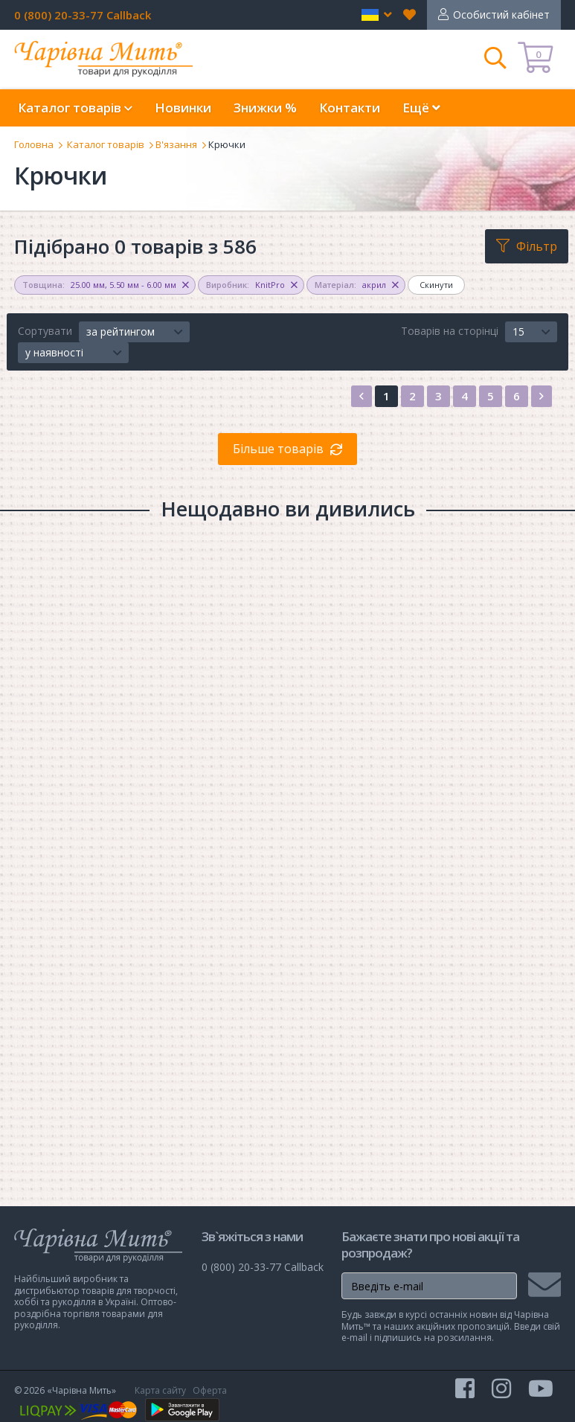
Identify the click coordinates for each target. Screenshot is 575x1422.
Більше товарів (278, 449)
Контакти (349, 107)
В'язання (176, 144)
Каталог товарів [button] (75, 107)
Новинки (183, 107)
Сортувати (45, 331)
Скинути (436, 284)
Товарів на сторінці (449, 331)
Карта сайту (160, 1390)
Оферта (210, 1390)
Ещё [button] (421, 107)
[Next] (541, 396)
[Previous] (361, 396)
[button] (377, 15)
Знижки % (265, 107)
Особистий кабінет (501, 14)
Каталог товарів (105, 144)
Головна (34, 144)
